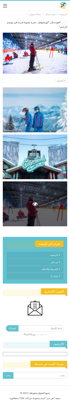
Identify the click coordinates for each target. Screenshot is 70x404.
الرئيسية (54, 255)
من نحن (54, 262)
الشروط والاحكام (50, 269)
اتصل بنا (54, 276)
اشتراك (12, 328)
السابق (61, 80)
